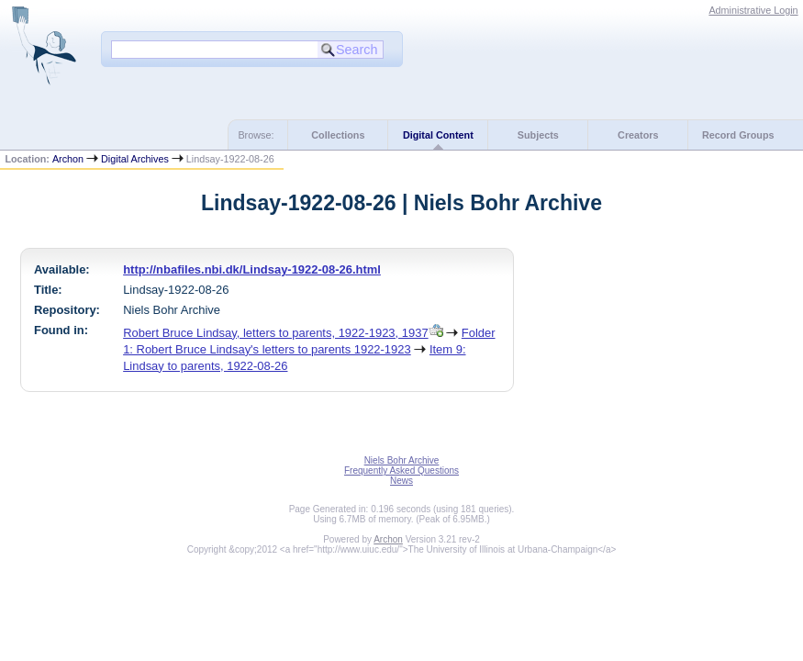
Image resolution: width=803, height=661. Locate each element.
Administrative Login (752, 10)
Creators (638, 134)
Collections (337, 134)
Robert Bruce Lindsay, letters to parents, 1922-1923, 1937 (275, 333)
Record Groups (738, 134)
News (401, 481)
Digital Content (438, 134)
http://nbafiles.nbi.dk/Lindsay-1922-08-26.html (252, 269)
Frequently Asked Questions (401, 470)
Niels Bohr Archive (402, 460)
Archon (68, 158)
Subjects (538, 134)
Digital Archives (135, 158)
